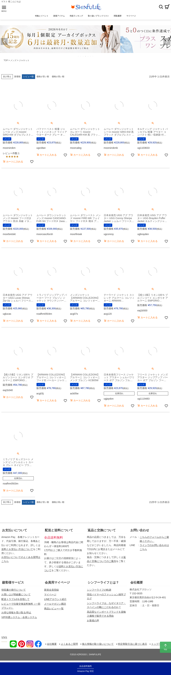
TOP (6, 60)
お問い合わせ (139, 530)
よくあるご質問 (69, 644)
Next (166, 41)
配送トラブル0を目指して (15, 599)
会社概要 (136, 582)
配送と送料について (59, 530)
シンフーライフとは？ (103, 582)
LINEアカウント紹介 (55, 599)
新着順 (17, 76)
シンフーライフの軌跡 (99, 589)
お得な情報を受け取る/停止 (16, 612)
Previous (4, 41)
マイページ (50, 594)
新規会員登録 (51, 589)
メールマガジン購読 (55, 603)
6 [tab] (90, 56)
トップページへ (159, 644)
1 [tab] (78, 56)
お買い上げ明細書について (16, 594)
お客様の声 (93, 620)
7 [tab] (93, 56)
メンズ (13, 60)
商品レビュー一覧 (54, 608)
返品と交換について (102, 530)
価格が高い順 (58, 76)
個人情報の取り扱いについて (98, 644)
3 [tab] (83, 56)
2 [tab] (81, 56)
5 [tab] (88, 56)
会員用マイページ (57, 582)
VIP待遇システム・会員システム (19, 617)
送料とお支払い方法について (17, 549)
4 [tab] (86, 56)
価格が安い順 (42, 76)
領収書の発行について (13, 589)
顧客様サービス (13, 582)
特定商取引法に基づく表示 (132, 644)
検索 (160, 6)
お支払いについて (14, 530)
